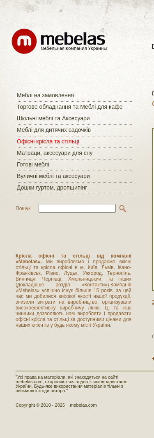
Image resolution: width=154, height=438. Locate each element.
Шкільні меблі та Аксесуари (53, 118)
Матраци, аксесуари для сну (54, 153)
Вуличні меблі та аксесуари (53, 176)
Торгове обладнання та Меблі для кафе (70, 106)
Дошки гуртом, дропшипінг (52, 187)
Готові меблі (33, 164)
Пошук (23, 208)
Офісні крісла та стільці (48, 141)
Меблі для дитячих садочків (54, 129)
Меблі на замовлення (45, 95)
